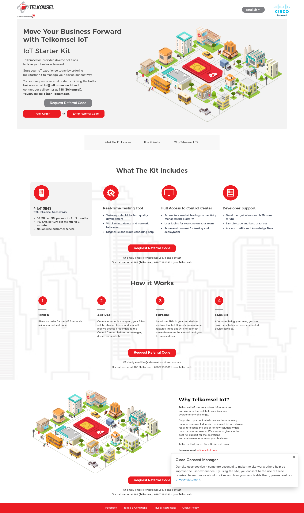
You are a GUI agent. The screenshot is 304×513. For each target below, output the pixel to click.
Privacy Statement (165, 508)
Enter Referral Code (86, 113)
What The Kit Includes (118, 142)
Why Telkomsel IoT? (186, 142)
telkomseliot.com (207, 450)
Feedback (111, 508)
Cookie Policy (190, 508)
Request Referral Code (68, 103)
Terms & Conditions (135, 508)
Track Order (42, 113)
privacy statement (188, 479)
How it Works (152, 142)
